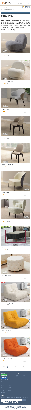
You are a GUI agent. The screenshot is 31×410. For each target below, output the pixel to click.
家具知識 (9, 390)
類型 (8, 9)
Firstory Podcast (17, 402)
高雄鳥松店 (18, 380)
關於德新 (2, 385)
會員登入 (9, 385)
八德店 (24, 375)
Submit (24, 399)
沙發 (6, 9)
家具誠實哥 (3, 392)
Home (2, 9)
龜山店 (24, 376)
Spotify (8, 402)
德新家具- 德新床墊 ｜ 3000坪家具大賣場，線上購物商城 (6, 3)
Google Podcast (13, 402)
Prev (4, 366)
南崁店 (17, 376)
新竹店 (24, 378)
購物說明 (2, 387)
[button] (6, 30)
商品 (4, 9)
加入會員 (9, 387)
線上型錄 (2, 390)
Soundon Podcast (15, 402)
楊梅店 (17, 375)
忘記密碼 (9, 389)
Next (27, 366)
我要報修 (2, 389)
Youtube (2, 402)
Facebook (4, 402)
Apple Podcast (10, 402)
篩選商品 (15, 12)
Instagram (6, 402)
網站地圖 (15, 408)
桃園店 (17, 378)
